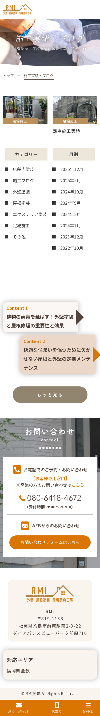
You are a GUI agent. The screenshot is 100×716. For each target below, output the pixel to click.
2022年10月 (71, 248)
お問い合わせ (19, 708)
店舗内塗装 (23, 169)
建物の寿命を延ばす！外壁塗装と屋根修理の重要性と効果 (40, 316)
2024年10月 (71, 191)
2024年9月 (70, 203)
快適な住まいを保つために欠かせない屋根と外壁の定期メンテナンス (57, 354)
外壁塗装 (21, 191)
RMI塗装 (32, 693)
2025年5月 (70, 180)
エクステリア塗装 (30, 214)
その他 (19, 236)
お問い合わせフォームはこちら (50, 542)
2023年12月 (71, 236)
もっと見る (50, 394)
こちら (77, 485)
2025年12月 (71, 169)
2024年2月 (70, 214)
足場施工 (21, 225)
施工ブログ (23, 180)
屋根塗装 (21, 203)
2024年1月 (70, 225)
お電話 (57, 708)
